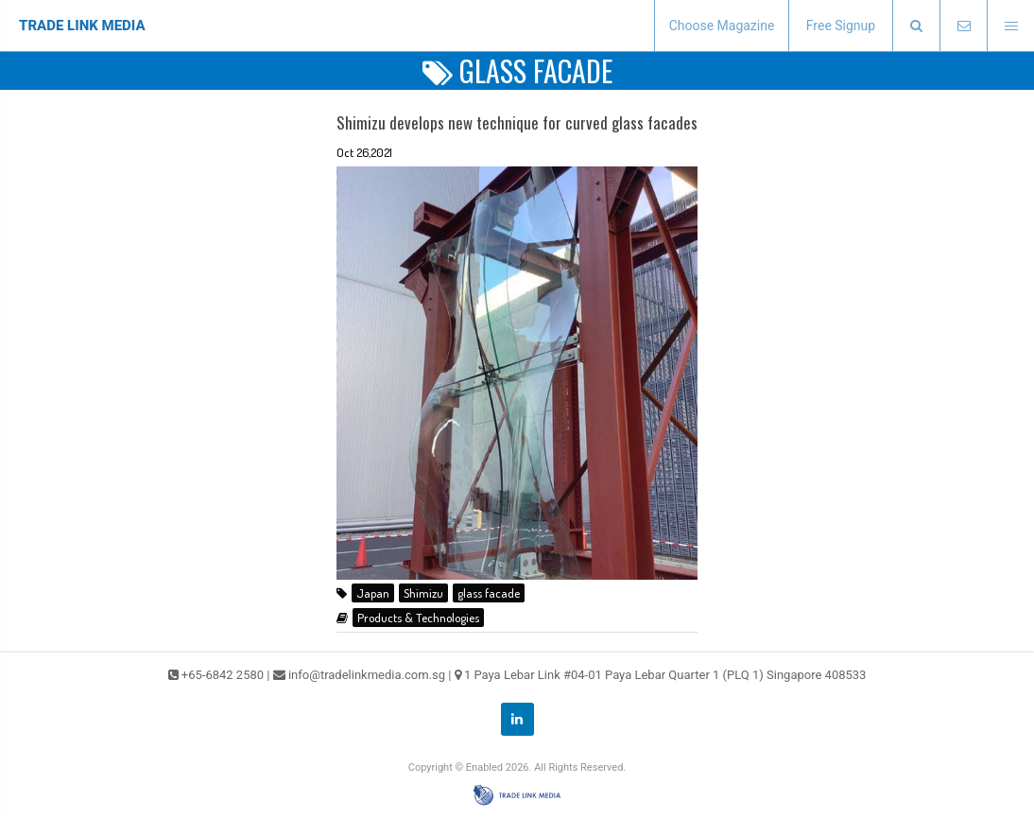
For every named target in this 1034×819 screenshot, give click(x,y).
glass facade (488, 593)
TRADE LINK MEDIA (82, 25)
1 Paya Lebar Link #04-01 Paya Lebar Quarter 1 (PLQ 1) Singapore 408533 (665, 675)
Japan (372, 593)
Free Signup (840, 25)
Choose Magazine (722, 25)
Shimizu (423, 593)
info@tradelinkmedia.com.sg (366, 675)
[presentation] (915, 26)
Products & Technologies (418, 617)
